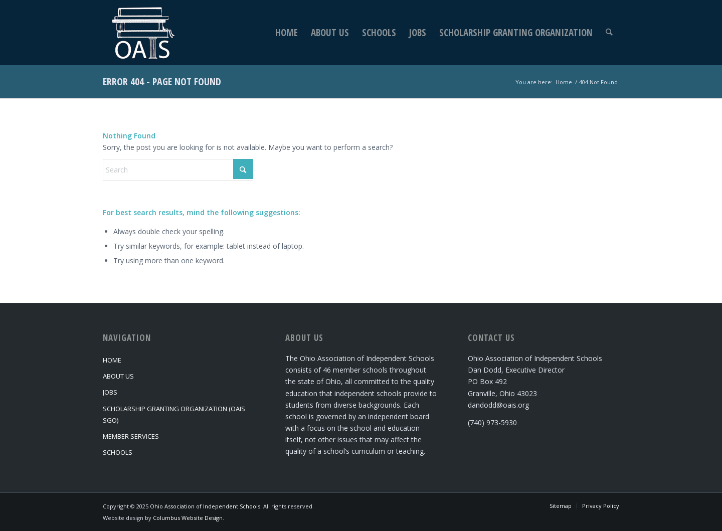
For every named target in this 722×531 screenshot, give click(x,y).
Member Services (131, 436)
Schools (117, 452)
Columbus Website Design (188, 517)
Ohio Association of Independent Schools (205, 506)
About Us (118, 376)
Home (112, 360)
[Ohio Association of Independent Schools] (141, 32)
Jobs (110, 392)
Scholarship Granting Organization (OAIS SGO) (174, 414)
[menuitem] (287, 32)
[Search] (609, 32)
